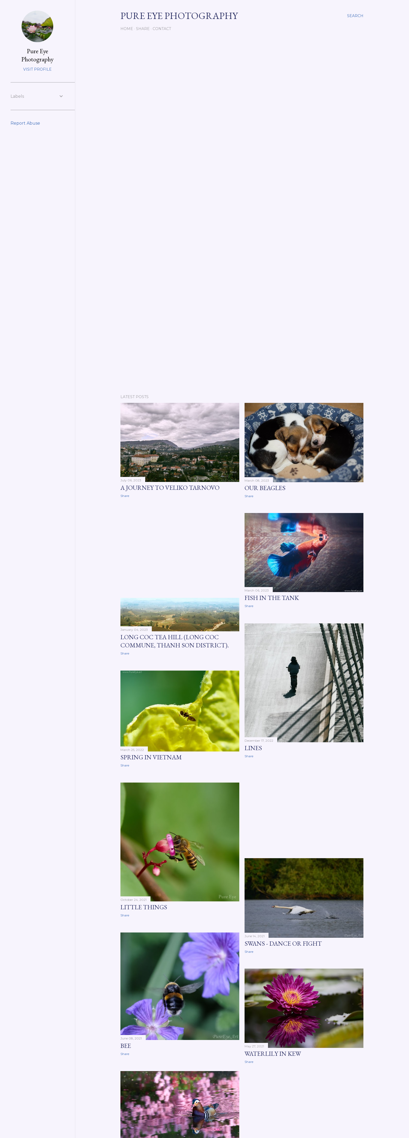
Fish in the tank (272, 598)
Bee (125, 1046)
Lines (253, 748)
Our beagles (265, 488)
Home (126, 28)
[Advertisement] (241, 344)
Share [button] (124, 496)
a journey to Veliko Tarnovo (170, 487)
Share (143, 28)
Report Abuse (25, 123)
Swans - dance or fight (283, 943)
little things (143, 907)
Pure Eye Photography (37, 55)
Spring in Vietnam (151, 757)
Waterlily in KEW (273, 1053)
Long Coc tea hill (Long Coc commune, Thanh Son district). (174, 641)
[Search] (355, 15)
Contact (162, 28)
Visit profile (37, 69)
